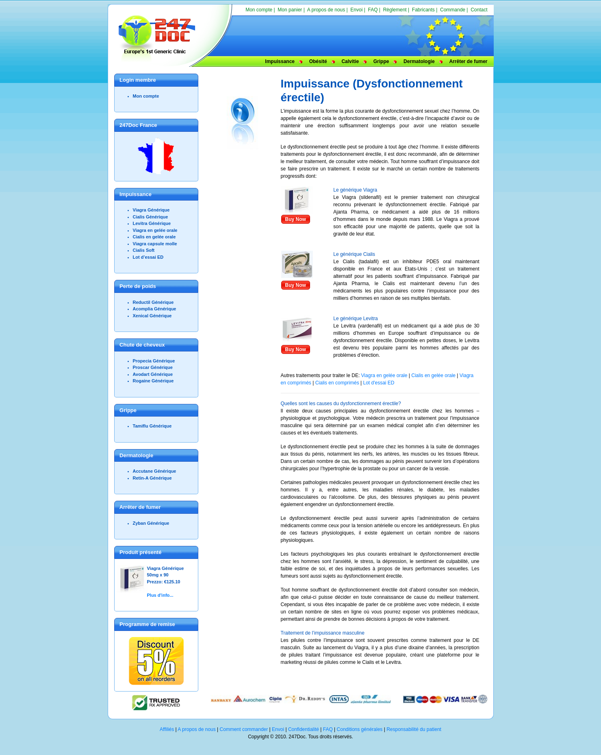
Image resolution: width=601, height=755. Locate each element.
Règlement (395, 10)
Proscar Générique (153, 367)
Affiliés (167, 729)
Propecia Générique (154, 360)
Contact (479, 10)
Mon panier (290, 10)
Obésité (318, 61)
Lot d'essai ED (378, 383)
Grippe (381, 61)
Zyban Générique (151, 523)
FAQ (373, 10)
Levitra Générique (152, 223)
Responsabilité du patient (413, 729)
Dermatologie (419, 61)
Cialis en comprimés (337, 383)
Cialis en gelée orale (154, 236)
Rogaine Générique (153, 380)
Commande (452, 10)
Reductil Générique (153, 302)
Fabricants (423, 10)
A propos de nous (326, 10)
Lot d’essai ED (148, 257)
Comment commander (244, 729)
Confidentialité (303, 729)
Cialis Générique (150, 216)
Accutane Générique (154, 471)
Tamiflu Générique (152, 425)
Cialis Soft (144, 250)
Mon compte (258, 10)
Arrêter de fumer (468, 61)
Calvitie (350, 61)
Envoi (356, 10)
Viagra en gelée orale (155, 230)
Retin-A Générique (152, 478)
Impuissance (280, 61)
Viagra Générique (151, 209)
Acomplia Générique (154, 308)
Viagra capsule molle (155, 243)
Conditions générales (360, 729)
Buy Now (295, 219)
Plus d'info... (160, 595)
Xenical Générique (152, 315)
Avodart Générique (153, 374)
